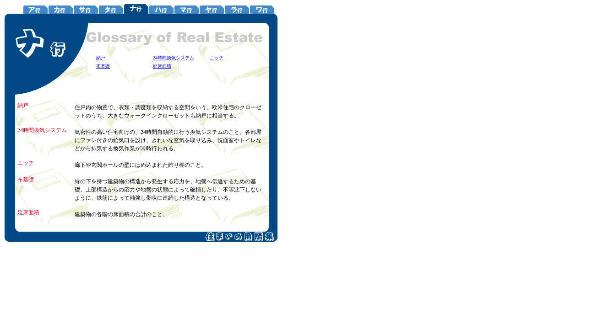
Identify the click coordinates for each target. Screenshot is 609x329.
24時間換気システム (173, 57)
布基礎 (103, 66)
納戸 (100, 57)
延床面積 (162, 66)
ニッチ (216, 57)
